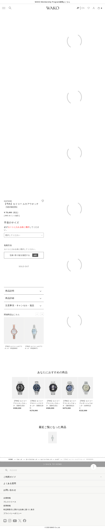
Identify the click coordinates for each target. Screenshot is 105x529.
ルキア (57, 459)
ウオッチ (19, 459)
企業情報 (7, 498)
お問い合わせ (9, 490)
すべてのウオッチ (31, 459)
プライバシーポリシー (12, 513)
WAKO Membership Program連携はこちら (52, 2)
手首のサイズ (11, 222)
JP (78, 8)
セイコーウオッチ (46, 459)
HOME (11, 459)
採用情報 (7, 506)
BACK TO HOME (54, 464)
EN (82, 8)
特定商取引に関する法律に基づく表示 (18, 510)
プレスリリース (9, 502)
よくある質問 (9, 483)
